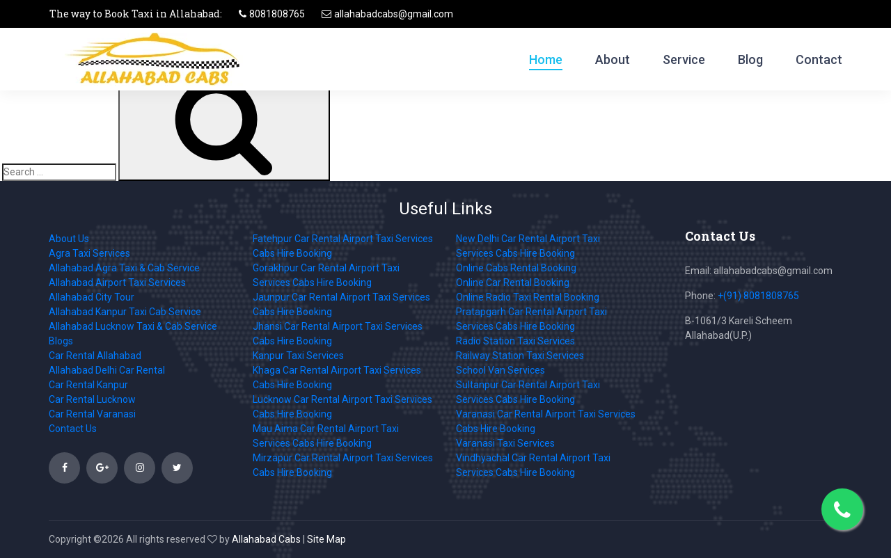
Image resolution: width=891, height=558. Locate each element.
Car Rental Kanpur (88, 384)
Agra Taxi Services (89, 253)
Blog (750, 59)
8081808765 (277, 13)
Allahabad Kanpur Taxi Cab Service (125, 311)
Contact (819, 59)
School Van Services (500, 370)
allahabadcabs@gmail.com (393, 13)
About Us (69, 238)
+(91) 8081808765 (758, 295)
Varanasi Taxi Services (505, 443)
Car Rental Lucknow (92, 399)
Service (684, 59)
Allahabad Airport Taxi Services (117, 282)
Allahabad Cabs (266, 539)
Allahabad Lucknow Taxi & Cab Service (133, 326)
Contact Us (73, 428)
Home (545, 59)
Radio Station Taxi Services (515, 340)
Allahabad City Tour (91, 297)
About (612, 59)
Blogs (61, 340)
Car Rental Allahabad (95, 355)
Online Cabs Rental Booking (516, 267)
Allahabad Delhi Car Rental (107, 370)
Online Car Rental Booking (512, 282)
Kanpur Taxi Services (298, 355)
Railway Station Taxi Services (520, 355)
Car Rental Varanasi (92, 414)
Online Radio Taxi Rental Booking (527, 297)
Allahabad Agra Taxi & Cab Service (124, 267)
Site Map (326, 539)
